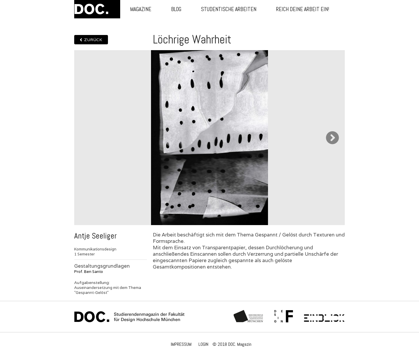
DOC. (97, 9)
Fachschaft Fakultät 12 (284, 316)
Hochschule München (249, 316)
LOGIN (203, 344)
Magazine (140, 9)
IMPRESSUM (181, 344)
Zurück (93, 39)
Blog (176, 9)
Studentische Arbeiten (228, 9)
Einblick (324, 316)
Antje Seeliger (95, 236)
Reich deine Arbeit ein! (302, 9)
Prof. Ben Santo (88, 271)
